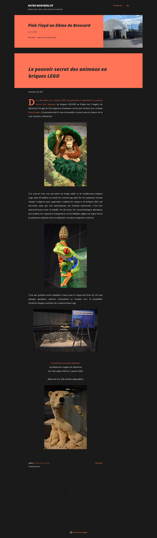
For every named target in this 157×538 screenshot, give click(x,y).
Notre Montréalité (40, 5)
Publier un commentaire (46, 37)
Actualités (38, 463)
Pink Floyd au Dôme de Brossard (59, 25)
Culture (46, 463)
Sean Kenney (34, 112)
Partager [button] (31, 37)
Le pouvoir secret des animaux (65, 363)
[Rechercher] (117, 5)
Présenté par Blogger (78, 532)
